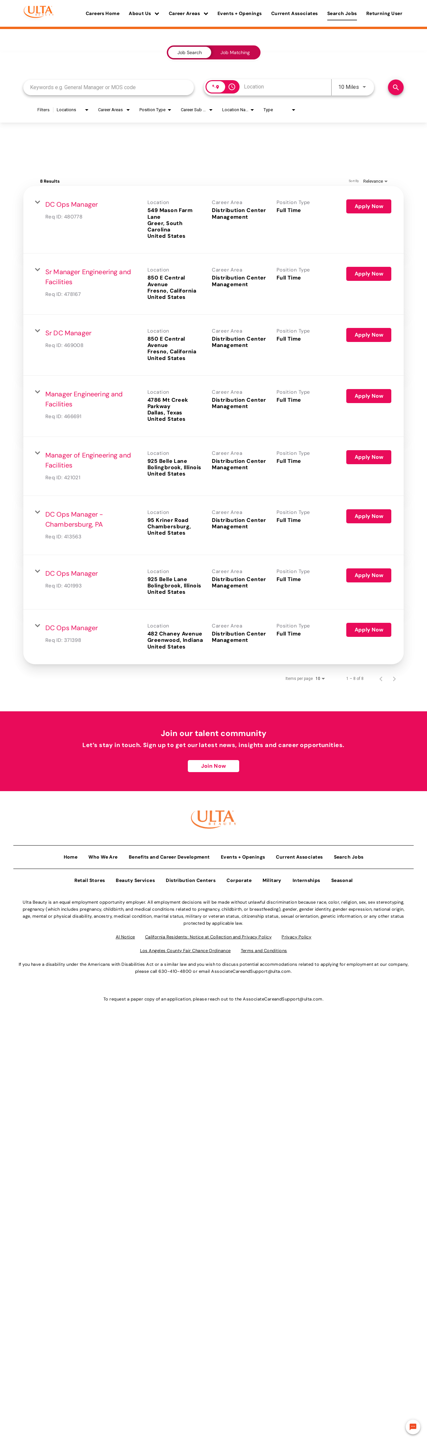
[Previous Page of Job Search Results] (381, 678)
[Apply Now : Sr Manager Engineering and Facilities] (368, 274)
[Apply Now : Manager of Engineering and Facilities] (368, 457)
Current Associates (294, 13)
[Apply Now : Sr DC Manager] (368, 335)
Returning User (384, 13)
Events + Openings (240, 13)
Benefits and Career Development (169, 855)
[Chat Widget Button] (413, 1427)
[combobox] (108, 87)
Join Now (213, 765)
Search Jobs (342, 13)
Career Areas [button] (188, 13)
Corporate (239, 878)
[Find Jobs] (396, 87)
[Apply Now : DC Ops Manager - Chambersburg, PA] (368, 516)
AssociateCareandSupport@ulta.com (251, 969)
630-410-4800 (174, 969)
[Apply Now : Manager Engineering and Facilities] (368, 396)
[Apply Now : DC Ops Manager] (368, 206)
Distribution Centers (191, 878)
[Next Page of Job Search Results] (394, 678)
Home (71, 855)
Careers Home (102, 13)
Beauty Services (135, 878)
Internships (306, 878)
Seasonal (342, 878)
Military (272, 878)
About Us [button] (144, 13)
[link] (213, 219)
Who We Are (103, 855)
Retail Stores (89, 878)
